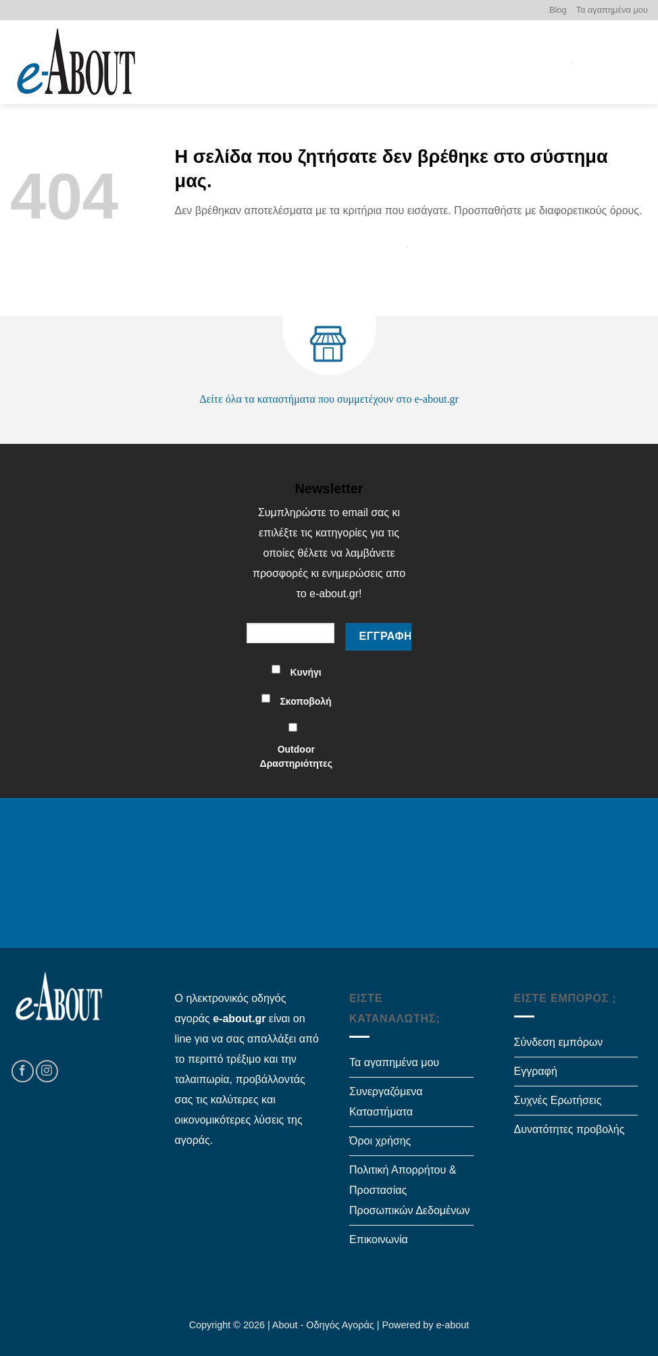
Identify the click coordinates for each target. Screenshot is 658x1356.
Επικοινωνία (378, 1239)
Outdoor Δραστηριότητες (296, 756)
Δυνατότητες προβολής (569, 1129)
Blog (558, 10)
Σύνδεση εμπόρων (558, 1042)
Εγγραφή (535, 1071)
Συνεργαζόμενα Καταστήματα (386, 1102)
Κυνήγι (305, 672)
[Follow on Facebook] (22, 1071)
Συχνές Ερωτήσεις (558, 1100)
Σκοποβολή (305, 701)
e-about (453, 1325)
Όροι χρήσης (380, 1141)
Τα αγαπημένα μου (612, 10)
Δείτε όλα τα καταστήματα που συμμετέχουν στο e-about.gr (329, 399)
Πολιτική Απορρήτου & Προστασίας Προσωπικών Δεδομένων (409, 1190)
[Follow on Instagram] (47, 1071)
